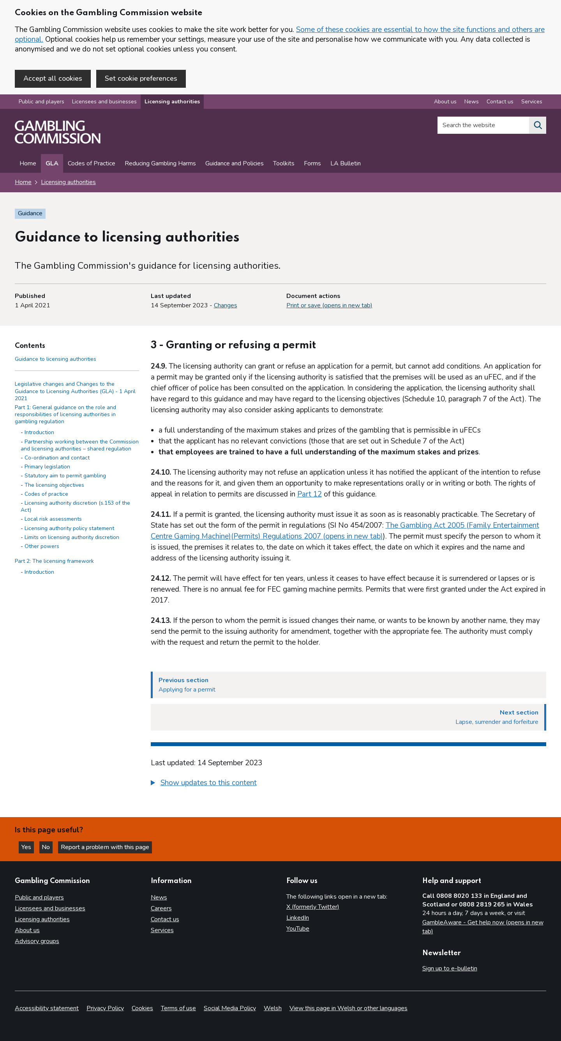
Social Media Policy (230, 1008)
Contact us (165, 919)
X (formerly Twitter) (312, 907)
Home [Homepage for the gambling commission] (23, 183)
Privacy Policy (105, 1008)
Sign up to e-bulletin (449, 969)
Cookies (142, 1008)
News (159, 898)
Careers (161, 908)
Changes (225, 306)
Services (162, 930)
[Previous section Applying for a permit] (349, 685)
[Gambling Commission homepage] (58, 142)
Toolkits (284, 164)
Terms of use (178, 1008)
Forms (312, 164)
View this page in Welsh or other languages (348, 1008)
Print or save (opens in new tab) (329, 306)
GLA (52, 164)
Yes (28, 846)
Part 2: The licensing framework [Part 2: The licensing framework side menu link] (54, 562)
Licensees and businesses (104, 102)
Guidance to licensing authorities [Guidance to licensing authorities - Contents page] (55, 360)
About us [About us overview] (445, 102)
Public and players (41, 102)
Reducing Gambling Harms (160, 164)
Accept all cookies (52, 78)
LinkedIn (297, 918)
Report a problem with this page (109, 846)
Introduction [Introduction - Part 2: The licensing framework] (39, 573)
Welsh (273, 1008)
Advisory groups (37, 941)
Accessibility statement (47, 1008)
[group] (349, 785)
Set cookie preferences (141, 78)
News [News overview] (471, 102)
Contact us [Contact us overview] (500, 102)
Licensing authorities (172, 102)
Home (27, 164)
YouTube (297, 929)
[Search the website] (537, 126)
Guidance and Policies (234, 164)
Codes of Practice (91, 164)
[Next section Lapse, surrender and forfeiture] (349, 718)
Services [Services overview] (531, 102)
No (50, 846)
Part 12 (309, 495)
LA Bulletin (345, 164)
